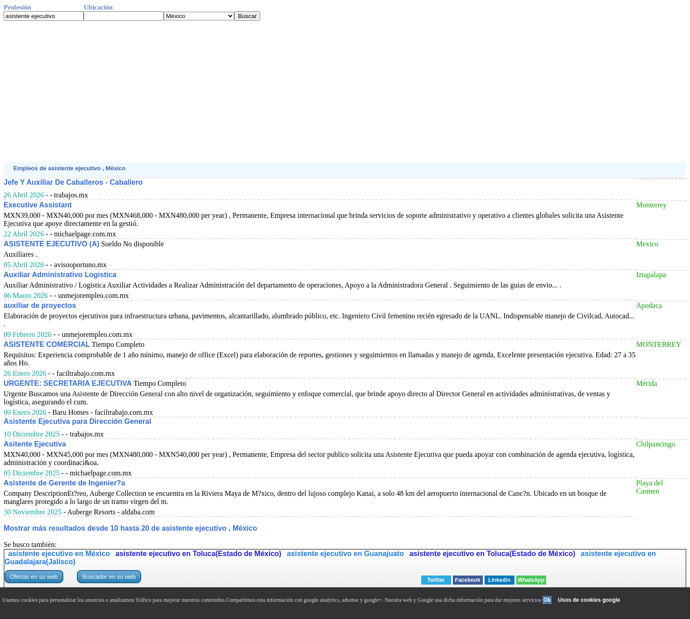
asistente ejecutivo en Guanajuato (345, 553)
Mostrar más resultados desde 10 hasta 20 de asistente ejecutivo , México (130, 528)
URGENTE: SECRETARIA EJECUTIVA (68, 383)
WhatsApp (531, 580)
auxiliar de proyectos (40, 305)
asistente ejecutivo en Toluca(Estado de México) (198, 553)
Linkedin (499, 580)
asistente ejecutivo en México (59, 553)
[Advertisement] (275, 91)
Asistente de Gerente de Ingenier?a (64, 483)
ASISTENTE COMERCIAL (47, 344)
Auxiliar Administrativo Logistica (60, 274)
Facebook (468, 580)
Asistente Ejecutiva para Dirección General (77, 421)
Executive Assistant (38, 205)
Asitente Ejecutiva (35, 444)
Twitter (435, 580)
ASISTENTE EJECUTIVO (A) (52, 244)
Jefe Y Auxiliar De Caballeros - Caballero (73, 182)
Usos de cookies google (589, 600)
